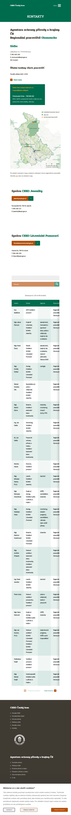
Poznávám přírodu (17, 762)
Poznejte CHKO (16, 713)
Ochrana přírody (16, 719)
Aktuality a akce (16, 725)
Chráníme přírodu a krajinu (19, 768)
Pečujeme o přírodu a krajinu (20, 771)
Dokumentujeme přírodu (19, 774)
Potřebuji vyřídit (16, 722)
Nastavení (9, 810)
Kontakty (14, 728)
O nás (13, 777)
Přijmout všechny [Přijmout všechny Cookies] (59, 810)
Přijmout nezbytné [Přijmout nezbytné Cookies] (28, 810)
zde (17, 176)
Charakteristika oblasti (18, 716)
